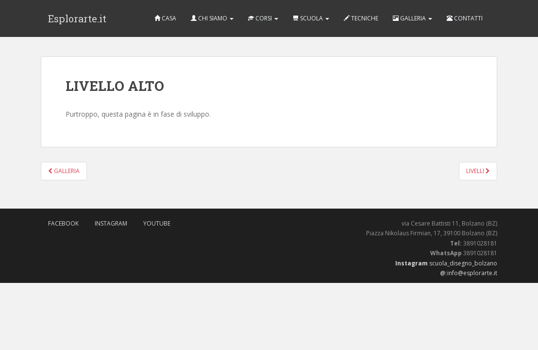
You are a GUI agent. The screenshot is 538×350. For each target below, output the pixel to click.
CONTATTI (465, 18)
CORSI (263, 18)
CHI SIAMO (212, 18)
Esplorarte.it (77, 18)
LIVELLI (478, 171)
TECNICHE (361, 18)
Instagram (111, 223)
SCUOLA (311, 18)
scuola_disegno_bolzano (462, 263)
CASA (165, 18)
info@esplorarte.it (472, 273)
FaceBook (63, 223)
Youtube (156, 223)
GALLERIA (412, 18)
